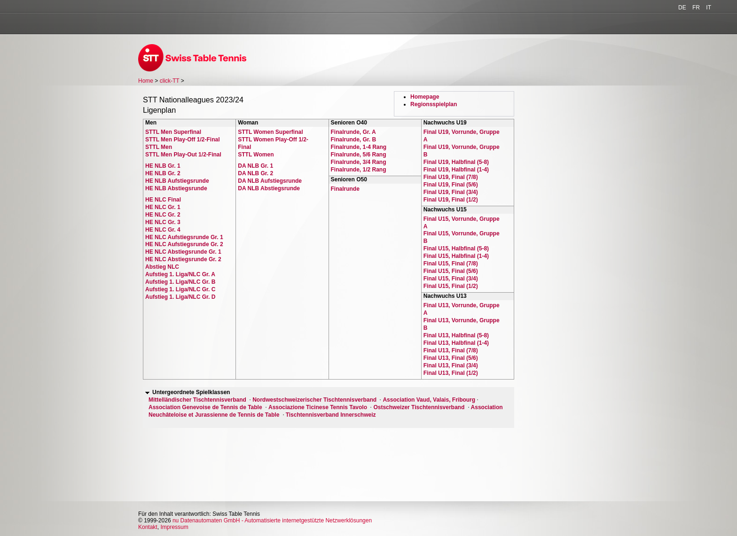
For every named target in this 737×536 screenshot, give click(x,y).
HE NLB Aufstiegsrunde (177, 181)
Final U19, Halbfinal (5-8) (456, 162)
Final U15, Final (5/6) (450, 271)
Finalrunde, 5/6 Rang (358, 154)
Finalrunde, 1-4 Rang (359, 147)
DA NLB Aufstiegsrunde (270, 181)
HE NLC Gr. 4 (162, 229)
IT (708, 7)
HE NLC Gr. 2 (162, 214)
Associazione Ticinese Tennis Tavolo (317, 407)
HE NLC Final (163, 199)
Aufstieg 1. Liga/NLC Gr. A (180, 274)
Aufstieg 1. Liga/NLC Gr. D (180, 297)
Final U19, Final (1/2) (450, 199)
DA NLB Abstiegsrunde (269, 188)
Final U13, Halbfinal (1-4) (456, 343)
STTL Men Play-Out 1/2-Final (183, 154)
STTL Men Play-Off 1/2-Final (182, 139)
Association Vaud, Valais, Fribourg (429, 399)
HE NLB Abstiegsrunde (176, 188)
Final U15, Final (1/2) (450, 286)
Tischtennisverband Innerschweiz (331, 415)
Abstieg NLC (162, 267)
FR (696, 7)
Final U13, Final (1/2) (450, 373)
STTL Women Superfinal (270, 132)
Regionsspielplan (433, 104)
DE (682, 7)
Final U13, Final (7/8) (450, 350)
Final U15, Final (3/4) (450, 278)
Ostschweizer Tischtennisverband (418, 407)
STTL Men (158, 147)
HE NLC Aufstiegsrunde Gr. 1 (184, 237)
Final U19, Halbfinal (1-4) (456, 169)
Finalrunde (345, 189)
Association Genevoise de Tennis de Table (205, 407)
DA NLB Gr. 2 (255, 173)
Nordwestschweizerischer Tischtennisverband (314, 399)
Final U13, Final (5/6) (450, 358)
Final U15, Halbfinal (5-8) (456, 248)
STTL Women (256, 154)
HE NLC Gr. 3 (162, 222)
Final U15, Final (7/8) (450, 263)
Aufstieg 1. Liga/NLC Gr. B (180, 282)
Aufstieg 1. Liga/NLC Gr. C (180, 289)
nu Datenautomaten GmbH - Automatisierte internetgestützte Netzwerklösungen (272, 520)
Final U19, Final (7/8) (450, 177)
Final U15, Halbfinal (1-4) (456, 256)
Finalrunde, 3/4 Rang (358, 162)
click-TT (170, 81)
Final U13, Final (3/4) (450, 365)
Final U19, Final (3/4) (450, 192)
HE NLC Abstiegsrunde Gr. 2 (183, 259)
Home (145, 81)
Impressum (174, 527)
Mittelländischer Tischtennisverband (197, 399)
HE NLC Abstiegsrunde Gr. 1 (183, 252)
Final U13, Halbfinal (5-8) (456, 335)
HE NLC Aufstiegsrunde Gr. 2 (184, 244)
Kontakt (147, 527)
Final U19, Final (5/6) (450, 184)
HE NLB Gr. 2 (162, 173)
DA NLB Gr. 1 (255, 166)
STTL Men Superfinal (173, 132)
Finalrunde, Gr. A (353, 132)
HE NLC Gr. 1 (162, 207)
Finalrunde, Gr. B (353, 139)
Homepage (424, 96)
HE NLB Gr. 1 (162, 166)
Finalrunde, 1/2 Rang (358, 169)
